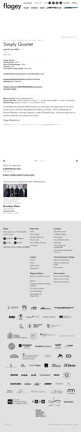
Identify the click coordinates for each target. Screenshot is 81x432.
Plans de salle (34, 240)
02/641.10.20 (8, 234)
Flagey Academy (36, 273)
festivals (58, 7)
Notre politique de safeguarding (36, 295)
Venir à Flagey (34, 234)
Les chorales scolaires (37, 288)
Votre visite (34, 229)
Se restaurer (34, 245)
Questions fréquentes (37, 237)
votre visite (38, 3)
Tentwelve (69, 424)
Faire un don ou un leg (61, 279)
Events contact (58, 267)
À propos (57, 229)
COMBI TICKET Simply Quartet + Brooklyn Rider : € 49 (23, 74)
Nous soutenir (59, 273)
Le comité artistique (36, 291)
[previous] (4, 161)
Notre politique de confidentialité (59, 246)
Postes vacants (34, 265)
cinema (34, 7)
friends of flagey (58, 3)
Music (5, 40)
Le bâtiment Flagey (60, 234)
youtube (8, 242)
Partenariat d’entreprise (61, 282)
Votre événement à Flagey (64, 257)
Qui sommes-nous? (60, 231)
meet (42, 7)
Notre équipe (58, 237)
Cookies (76, 424)
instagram (20, 238)
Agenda (32, 281)
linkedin (19, 242)
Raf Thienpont (56, 424)
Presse (32, 263)
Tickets (32, 231)
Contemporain (22, 40)
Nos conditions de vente (38, 242)
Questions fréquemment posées (61, 264)
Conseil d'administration (61, 240)
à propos (47, 3)
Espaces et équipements (61, 260)
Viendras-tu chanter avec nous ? (40, 277)
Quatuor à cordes (36, 40)
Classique (12, 40)
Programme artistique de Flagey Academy (40, 284)
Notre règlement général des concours (63, 251)
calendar (68, 7)
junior (49, 7)
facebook (9, 238)
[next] (76, 161)
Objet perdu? (34, 268)
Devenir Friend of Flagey (62, 276)
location (68, 3)
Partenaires (57, 242)
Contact (33, 257)
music (26, 7)
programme (28, 3)
